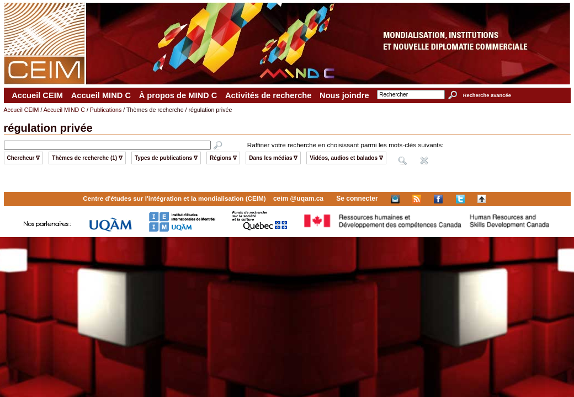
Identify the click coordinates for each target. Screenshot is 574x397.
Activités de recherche (268, 95)
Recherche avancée (487, 95)
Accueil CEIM (37, 95)
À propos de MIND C (178, 95)
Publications (105, 109)
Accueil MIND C (101, 95)
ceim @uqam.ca (298, 198)
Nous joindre (344, 95)
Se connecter (357, 198)
